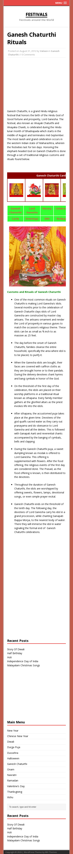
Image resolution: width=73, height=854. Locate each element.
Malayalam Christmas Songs (23, 665)
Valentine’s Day (16, 786)
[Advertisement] (36, 83)
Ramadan (12, 780)
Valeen (44, 51)
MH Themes (51, 852)
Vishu (10, 797)
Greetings (32, 218)
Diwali (10, 741)
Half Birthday (14, 653)
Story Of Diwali (15, 649)
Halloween (13, 758)
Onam (10, 769)
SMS (47, 218)
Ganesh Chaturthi (17, 764)
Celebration (63, 208)
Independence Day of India (22, 661)
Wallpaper (63, 218)
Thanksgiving (14, 791)
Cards (15, 218)
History (47, 208)
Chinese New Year (17, 736)
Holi (9, 657)
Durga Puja (13, 747)
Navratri (11, 775)
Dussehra (12, 753)
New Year (12, 730)
